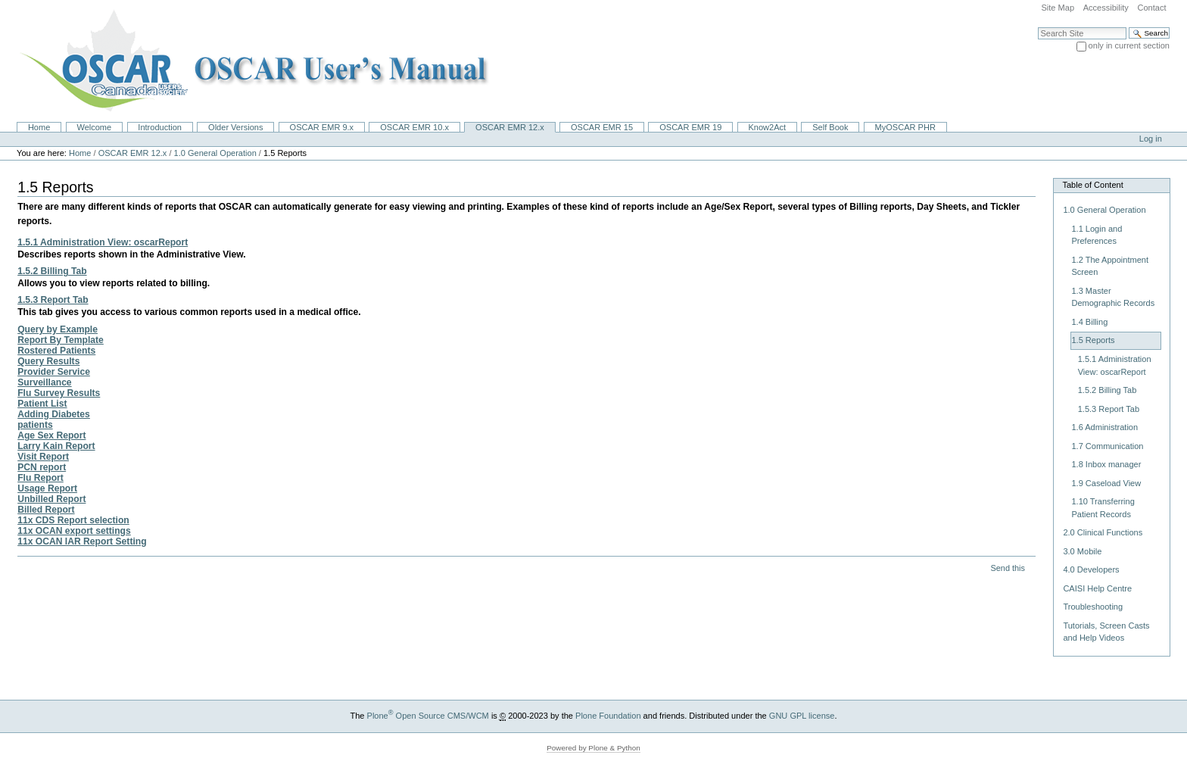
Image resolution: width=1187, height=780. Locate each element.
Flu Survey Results (58, 393)
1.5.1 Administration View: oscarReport (102, 242)
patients (35, 425)
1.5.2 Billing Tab (51, 271)
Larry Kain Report (56, 446)
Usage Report (47, 488)
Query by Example (57, 329)
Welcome (93, 127)
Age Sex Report (51, 435)
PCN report (41, 467)
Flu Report (40, 478)
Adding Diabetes (53, 414)
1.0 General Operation (215, 153)
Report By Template (60, 340)
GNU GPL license (802, 715)
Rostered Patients (56, 350)
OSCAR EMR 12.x (509, 127)
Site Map (1057, 7)
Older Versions (235, 127)
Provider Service (53, 372)
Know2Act (767, 127)
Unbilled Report (51, 499)
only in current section (1129, 45)
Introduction (160, 127)
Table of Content (1092, 184)
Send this (1007, 568)
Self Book (830, 127)
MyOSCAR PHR (905, 127)
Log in (1150, 138)
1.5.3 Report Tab (52, 300)
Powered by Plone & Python (593, 748)
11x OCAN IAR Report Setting (81, 541)
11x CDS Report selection (73, 520)
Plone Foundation (607, 715)
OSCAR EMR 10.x (414, 127)
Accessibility (1106, 7)
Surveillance (44, 382)
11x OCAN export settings (74, 531)
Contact (1151, 7)
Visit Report (43, 456)
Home (39, 127)
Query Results (48, 361)
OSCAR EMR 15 (602, 127)
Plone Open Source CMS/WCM (428, 715)
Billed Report (45, 509)
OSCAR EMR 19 (690, 127)
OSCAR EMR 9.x (322, 127)
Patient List (42, 403)
